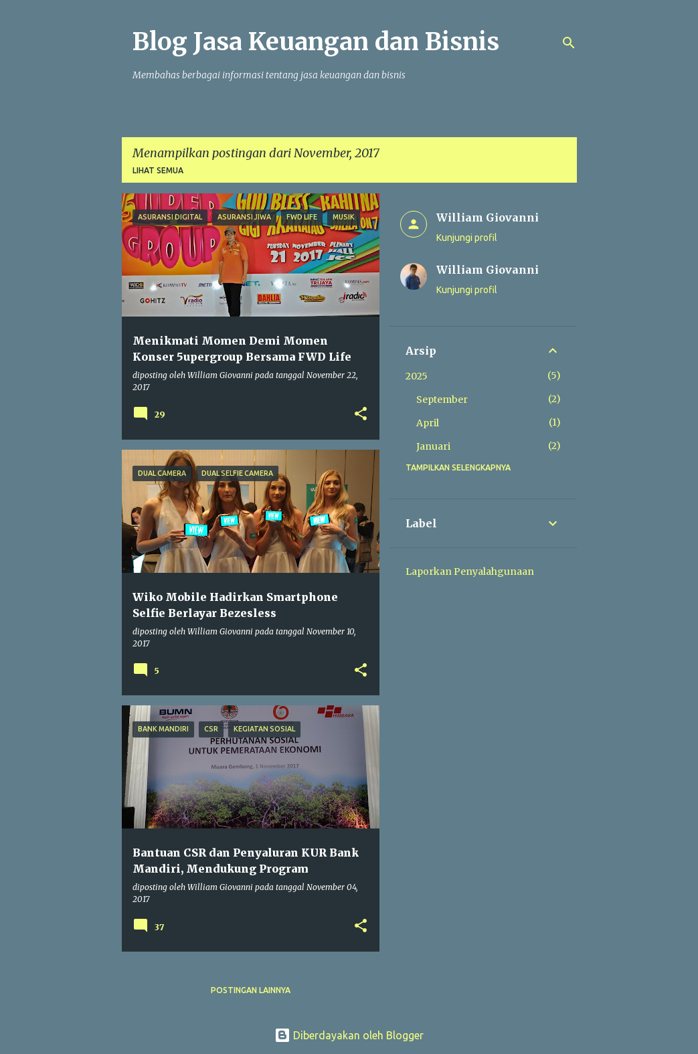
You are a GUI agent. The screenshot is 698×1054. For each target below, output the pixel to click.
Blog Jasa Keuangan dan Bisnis (316, 42)
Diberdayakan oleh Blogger (349, 1035)
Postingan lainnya (250, 990)
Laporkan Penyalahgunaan (470, 571)
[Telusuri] (569, 43)
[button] (361, 415)
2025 (417, 376)
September (442, 399)
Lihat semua (158, 170)
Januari (433, 446)
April (427, 423)
